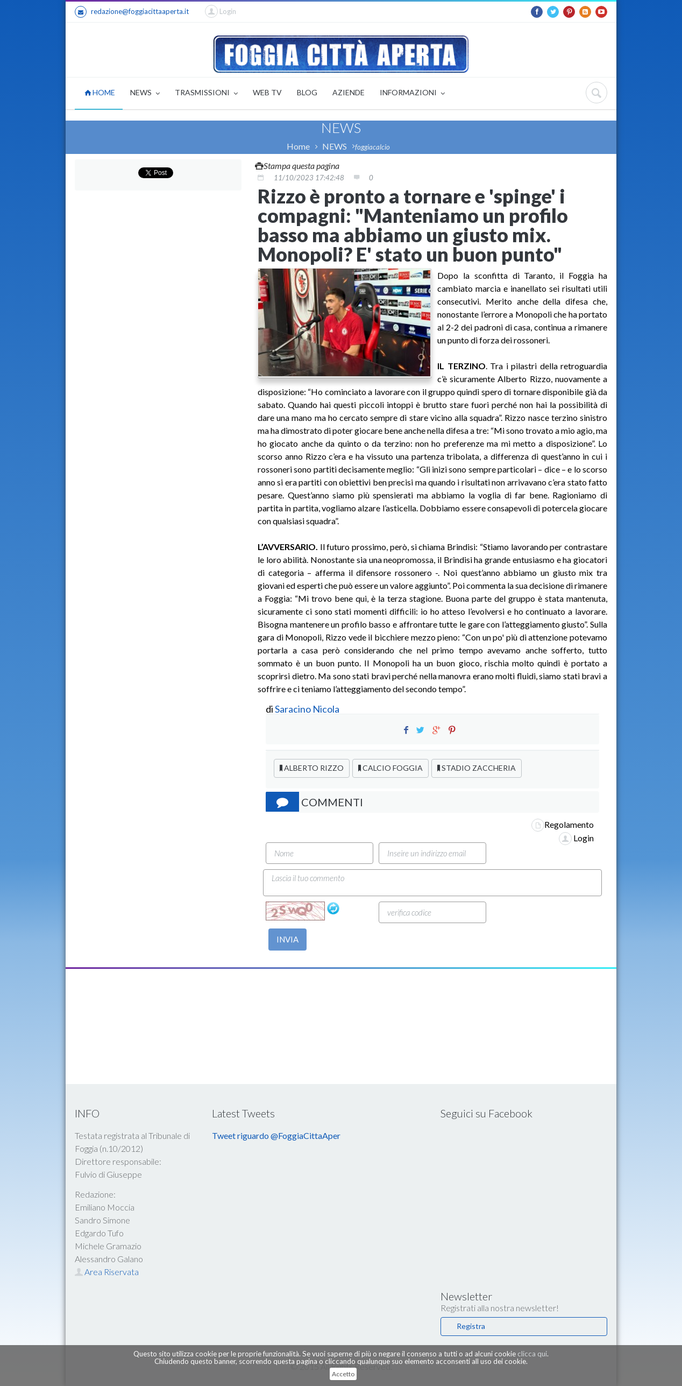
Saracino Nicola (307, 709)
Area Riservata (107, 1272)
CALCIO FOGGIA (390, 767)
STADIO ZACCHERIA (476, 767)
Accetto (343, 1374)
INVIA (287, 939)
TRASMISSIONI (206, 93)
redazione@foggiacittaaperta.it (132, 12)
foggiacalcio (372, 147)
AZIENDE (348, 92)
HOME (99, 92)
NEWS (145, 93)
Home (298, 146)
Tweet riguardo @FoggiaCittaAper (276, 1135)
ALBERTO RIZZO (312, 767)
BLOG (307, 92)
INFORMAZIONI (412, 93)
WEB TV (267, 92)
